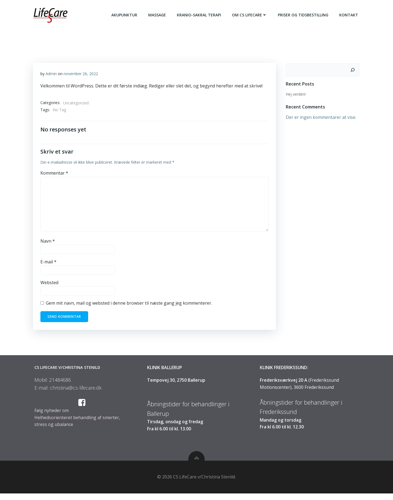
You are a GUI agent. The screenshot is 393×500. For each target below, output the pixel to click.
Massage (158, 14)
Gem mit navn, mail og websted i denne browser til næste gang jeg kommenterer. (129, 305)
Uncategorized (76, 103)
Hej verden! (295, 93)
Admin (51, 74)
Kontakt (349, 14)
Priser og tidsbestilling (304, 14)
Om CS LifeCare (250, 14)
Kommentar (55, 175)
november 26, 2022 (81, 74)
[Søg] (353, 69)
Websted (50, 284)
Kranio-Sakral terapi (200, 14)
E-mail (49, 264)
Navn (48, 243)
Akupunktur (125, 14)
